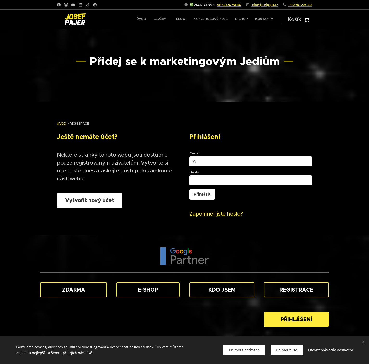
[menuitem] (233, 19)
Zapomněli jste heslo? (216, 214)
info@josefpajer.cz (264, 4)
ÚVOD (61, 123)
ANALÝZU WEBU (229, 4)
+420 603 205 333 (300, 4)
